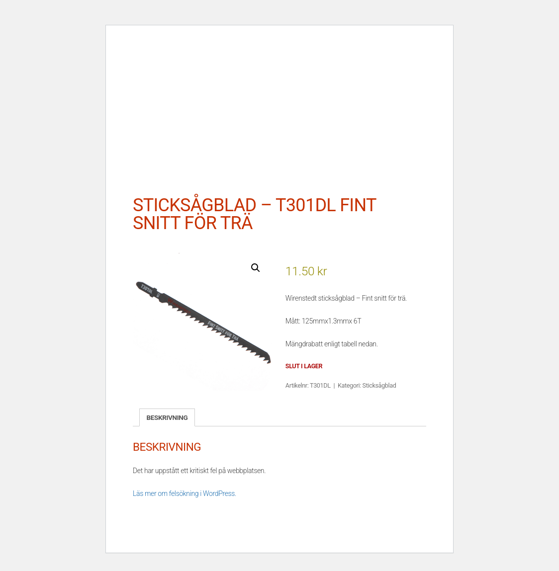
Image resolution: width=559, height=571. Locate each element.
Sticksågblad (379, 385)
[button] (256, 268)
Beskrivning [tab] (167, 417)
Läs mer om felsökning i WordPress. (184, 493)
